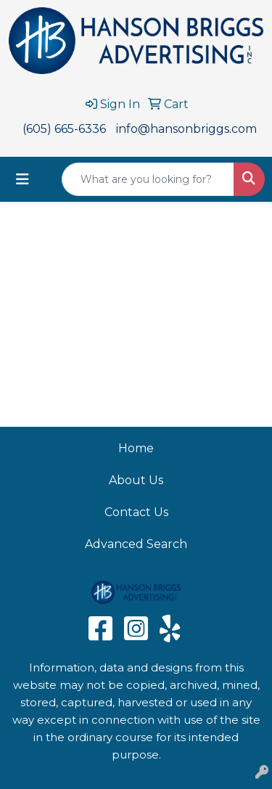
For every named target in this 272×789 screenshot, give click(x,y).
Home (136, 448)
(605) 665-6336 (64, 129)
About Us (136, 480)
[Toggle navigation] (22, 179)
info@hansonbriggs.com (186, 129)
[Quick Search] (148, 179)
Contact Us (136, 512)
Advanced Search (136, 544)
